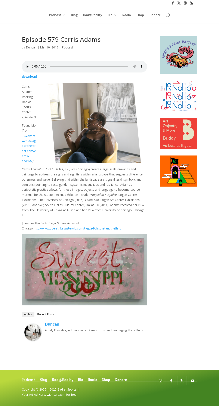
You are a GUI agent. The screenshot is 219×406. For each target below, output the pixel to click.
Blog (74, 15)
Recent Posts (45, 314)
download (29, 76)
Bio (110, 15)
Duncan (31, 47)
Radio (126, 15)
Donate (155, 15)
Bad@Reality (92, 15)
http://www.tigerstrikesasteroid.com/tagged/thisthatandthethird (77, 228)
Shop (140, 15)
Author (28, 314)
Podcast (55, 15)
